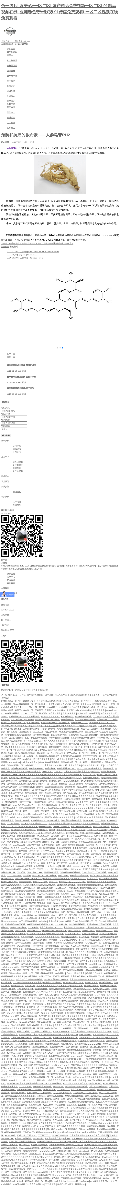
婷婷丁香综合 (106, 846)
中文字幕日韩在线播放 (89, 940)
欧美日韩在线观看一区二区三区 (94, 1002)
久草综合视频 (72, 833)
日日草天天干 (101, 995)
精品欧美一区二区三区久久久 (36, 870)
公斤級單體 (12, 76)
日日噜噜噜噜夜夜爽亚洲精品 (90, 885)
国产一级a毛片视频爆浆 (12, 962)
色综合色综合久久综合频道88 (50, 1164)
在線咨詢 (11, 581)
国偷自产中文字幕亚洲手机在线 (70, 830)
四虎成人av (76, 870)
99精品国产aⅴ (34, 931)
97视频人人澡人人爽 (34, 950)
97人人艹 (77, 778)
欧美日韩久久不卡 (30, 1127)
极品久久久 (72, 1106)
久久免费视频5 (66, 1029)
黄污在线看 (73, 962)
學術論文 (11, 112)
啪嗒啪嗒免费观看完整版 (68, 729)
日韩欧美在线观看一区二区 (85, 922)
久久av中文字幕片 (44, 992)
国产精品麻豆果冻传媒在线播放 (69, 1020)
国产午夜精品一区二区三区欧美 (99, 1096)
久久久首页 (100, 821)
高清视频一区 (92, 846)
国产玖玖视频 (73, 1158)
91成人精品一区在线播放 (88, 788)
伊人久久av (57, 1041)
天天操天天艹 (44, 1136)
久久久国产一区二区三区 (34, 708)
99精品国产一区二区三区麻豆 (28, 879)
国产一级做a (97, 913)
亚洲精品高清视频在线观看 (77, 1154)
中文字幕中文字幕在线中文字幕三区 (76, 1054)
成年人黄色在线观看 (11, 1102)
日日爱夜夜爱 (67, 720)
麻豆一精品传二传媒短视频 (54, 931)
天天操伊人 (16, 1112)
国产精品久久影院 (49, 812)
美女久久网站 (35, 910)
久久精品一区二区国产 (73, 898)
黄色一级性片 (67, 1099)
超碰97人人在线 (40, 882)
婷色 (78, 950)
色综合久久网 (109, 1179)
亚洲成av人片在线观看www (49, 809)
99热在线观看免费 (29, 1017)
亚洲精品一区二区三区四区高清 (27, 855)
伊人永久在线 (97, 1151)
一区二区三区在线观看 (29, 1148)
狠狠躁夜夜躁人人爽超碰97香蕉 (60, 1167)
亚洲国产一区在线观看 (33, 1005)
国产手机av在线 (8, 1014)
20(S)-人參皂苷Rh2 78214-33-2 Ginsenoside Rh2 (33, 251)
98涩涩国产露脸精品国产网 (71, 732)
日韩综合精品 (105, 791)
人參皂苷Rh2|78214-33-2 (22, 255)
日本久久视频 (65, 999)
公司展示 (11, 96)
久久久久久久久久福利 (35, 901)
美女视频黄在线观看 (16, 1121)
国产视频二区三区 (21, 971)
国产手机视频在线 (13, 1173)
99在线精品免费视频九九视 (21, 1072)
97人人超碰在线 (55, 800)
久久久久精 (92, 1072)
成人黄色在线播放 (108, 959)
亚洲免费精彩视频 (32, 1176)
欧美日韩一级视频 (51, 1115)
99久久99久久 (79, 867)
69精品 (49, 943)
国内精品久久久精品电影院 (23, 830)
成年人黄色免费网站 (69, 726)
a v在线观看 (93, 714)
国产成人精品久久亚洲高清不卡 (89, 763)
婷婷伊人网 (30, 986)
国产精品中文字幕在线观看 (71, 1008)
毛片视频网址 (7, 1008)
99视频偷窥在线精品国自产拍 (40, 925)
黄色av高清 (108, 769)
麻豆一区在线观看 (61, 827)
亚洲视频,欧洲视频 (90, 959)
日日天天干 (47, 1158)
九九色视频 (33, 928)
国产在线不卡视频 (69, 904)
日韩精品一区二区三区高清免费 (94, 1047)
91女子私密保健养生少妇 (18, 940)
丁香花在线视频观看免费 (105, 797)
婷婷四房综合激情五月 (42, 778)
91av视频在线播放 (85, 995)
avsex (19, 1069)
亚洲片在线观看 (51, 873)
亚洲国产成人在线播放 (55, 711)
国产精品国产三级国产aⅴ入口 (37, 1041)
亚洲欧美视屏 (29, 1112)
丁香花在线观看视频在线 (95, 1060)
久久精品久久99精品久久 (101, 1029)
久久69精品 (10, 818)
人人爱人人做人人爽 (11, 1127)
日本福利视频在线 (77, 1136)
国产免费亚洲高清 (27, 809)
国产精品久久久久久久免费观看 (101, 882)
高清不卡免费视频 (48, 1002)
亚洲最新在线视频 (91, 778)
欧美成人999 (60, 1158)
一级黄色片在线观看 (51, 959)
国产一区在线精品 (13, 888)
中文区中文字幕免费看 (72, 791)
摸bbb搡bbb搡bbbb (51, 910)
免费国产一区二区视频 (107, 720)
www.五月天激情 (47, 1127)
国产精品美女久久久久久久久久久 (20, 1096)
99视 (34, 791)
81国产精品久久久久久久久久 (84, 1066)
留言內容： (6, 426)
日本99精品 (24, 1145)
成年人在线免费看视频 (100, 992)
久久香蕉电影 (39, 1081)
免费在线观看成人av (32, 1115)
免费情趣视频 (33, 1026)
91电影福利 (92, 879)
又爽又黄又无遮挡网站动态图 (22, 1142)
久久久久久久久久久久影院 (47, 937)
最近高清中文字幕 (53, 1139)
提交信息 (6, 436)
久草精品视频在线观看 (33, 1099)
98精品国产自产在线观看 (49, 791)
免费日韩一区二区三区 (57, 864)
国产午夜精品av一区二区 (101, 1069)
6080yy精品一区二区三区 (78, 754)
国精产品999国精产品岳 (47, 1112)
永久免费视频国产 (21, 1161)
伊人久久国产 (43, 836)
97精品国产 (60, 974)
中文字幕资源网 (30, 1124)
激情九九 (53, 882)
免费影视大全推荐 (103, 781)
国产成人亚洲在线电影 (25, 898)
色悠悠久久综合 (45, 962)
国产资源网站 (93, 867)
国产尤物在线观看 (13, 1151)
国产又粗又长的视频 (30, 968)
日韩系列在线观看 (19, 769)
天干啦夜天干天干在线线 (60, 989)
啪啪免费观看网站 (91, 980)
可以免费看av (49, 1090)
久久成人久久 (25, 1081)
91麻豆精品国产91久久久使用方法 (28, 1185)
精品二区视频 (31, 794)
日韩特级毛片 (13, 766)
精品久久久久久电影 (83, 797)
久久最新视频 (27, 937)
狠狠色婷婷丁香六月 (14, 901)
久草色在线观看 (87, 1158)
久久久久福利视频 (71, 781)
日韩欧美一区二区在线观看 (94, 873)
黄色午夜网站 (109, 757)
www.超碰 (103, 1161)
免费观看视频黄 (91, 791)
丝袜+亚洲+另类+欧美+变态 (75, 748)
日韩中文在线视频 (87, 1130)
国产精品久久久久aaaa (17, 784)
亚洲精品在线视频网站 (68, 1002)
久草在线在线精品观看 (21, 1038)
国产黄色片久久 (52, 947)
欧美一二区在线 (8, 989)
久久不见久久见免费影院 (36, 739)
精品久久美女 (7, 1002)
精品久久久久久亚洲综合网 (59, 1081)
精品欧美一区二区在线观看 (71, 784)
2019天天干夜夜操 (95, 818)
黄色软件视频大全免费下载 (70, 901)
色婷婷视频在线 (82, 1063)
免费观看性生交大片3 (90, 888)
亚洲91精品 (74, 736)
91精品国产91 (105, 1075)
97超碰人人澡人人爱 (42, 1038)
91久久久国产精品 (34, 1060)
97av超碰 (23, 1066)
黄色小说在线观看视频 (49, 763)
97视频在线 (91, 907)
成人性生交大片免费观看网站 (81, 1102)
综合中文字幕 (33, 1011)
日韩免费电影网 (44, 1023)
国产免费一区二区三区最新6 (44, 840)
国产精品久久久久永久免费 (23, 1164)
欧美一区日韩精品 (23, 1139)
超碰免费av (42, 830)
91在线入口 (104, 895)
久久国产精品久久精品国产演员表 (54, 1035)
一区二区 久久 (56, 815)
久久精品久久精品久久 (41, 1032)
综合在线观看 (54, 714)
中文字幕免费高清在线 (87, 895)
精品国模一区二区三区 (29, 852)
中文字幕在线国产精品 (77, 836)
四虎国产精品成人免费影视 (39, 1121)
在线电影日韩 (51, 1029)
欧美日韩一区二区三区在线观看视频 (43, 895)
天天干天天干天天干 (36, 797)
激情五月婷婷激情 (61, 1032)
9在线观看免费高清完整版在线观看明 (101, 1145)
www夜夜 (93, 968)
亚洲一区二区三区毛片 (74, 1121)
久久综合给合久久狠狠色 (69, 1133)
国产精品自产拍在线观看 (76, 1087)
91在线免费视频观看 (36, 934)
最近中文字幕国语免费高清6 (60, 797)
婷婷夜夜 (53, 940)
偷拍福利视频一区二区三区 (29, 1090)
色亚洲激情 (54, 1161)
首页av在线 (84, 937)
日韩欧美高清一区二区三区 (31, 732)
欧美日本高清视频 (13, 1109)
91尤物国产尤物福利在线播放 (94, 950)
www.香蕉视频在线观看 (15, 999)
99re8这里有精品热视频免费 (88, 1099)
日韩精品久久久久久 (98, 849)
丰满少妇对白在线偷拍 (74, 928)
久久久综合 (63, 840)
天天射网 (27, 876)
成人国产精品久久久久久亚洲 (75, 953)
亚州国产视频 (65, 867)
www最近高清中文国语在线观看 (94, 1078)
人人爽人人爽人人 (29, 849)
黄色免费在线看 (86, 794)
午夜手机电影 (103, 739)
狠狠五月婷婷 (60, 962)
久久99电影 (24, 861)
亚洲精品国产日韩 (9, 882)
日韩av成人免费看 (25, 1014)
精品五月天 (110, 928)
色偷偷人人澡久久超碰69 (99, 1032)
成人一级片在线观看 (92, 1026)
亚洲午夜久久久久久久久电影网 (55, 775)
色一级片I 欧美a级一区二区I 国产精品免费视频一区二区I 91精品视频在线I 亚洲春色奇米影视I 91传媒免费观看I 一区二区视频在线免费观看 (59, 11)
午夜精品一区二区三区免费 (85, 1093)
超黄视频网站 (53, 913)
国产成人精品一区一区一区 (47, 720)
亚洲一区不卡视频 (18, 928)
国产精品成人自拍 (58, 1182)
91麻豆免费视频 (12, 714)
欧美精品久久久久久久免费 (65, 1038)
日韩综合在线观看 (59, 907)
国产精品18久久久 (109, 861)
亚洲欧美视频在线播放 (12, 815)
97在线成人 (75, 824)
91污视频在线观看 (83, 717)
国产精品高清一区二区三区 (14, 956)
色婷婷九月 (6, 864)
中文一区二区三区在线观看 (13, 751)
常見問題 (11, 104)
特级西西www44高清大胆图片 (76, 1148)
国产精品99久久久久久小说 (44, 1133)
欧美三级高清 (57, 1014)
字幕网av (41, 1096)
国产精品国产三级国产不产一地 (75, 1115)
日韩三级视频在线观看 (39, 907)
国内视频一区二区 (104, 931)
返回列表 (5, 246)
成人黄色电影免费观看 (103, 760)
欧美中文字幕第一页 (55, 833)
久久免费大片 (106, 940)
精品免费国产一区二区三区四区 (99, 1057)
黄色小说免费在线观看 (85, 720)
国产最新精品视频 (36, 999)
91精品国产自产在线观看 (70, 708)
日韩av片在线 (93, 1014)
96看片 (86, 1069)
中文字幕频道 (63, 968)
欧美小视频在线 (108, 772)
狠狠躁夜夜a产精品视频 (72, 910)
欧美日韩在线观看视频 (75, 1014)
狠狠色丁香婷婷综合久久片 (49, 898)
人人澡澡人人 (63, 1090)
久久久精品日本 (80, 849)
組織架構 (11, 91)
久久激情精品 (97, 962)
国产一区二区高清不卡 (79, 1142)
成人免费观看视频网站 (25, 891)
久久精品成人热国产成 (59, 1057)
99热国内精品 (55, 748)
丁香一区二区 (51, 784)
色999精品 (20, 800)
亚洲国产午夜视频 (32, 1158)
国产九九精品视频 (37, 806)
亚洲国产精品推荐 (73, 1075)
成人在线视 (28, 757)
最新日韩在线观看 (17, 1170)
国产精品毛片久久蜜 (32, 1069)
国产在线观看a (111, 1173)
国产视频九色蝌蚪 (55, 1130)
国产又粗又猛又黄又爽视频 (44, 876)
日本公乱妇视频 (18, 1026)
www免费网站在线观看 (17, 843)
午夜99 (76, 1078)
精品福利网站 (67, 1044)
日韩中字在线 (58, 1124)
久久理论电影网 (20, 1154)
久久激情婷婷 (17, 919)
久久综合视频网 (36, 784)
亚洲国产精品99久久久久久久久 (59, 818)
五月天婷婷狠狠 (103, 870)
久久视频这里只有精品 (11, 757)
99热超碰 (43, 922)
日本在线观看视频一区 (23, 705)
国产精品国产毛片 (55, 1075)
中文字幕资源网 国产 (100, 1182)
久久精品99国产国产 (64, 1011)
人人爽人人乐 (61, 888)
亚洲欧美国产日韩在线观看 (102, 956)
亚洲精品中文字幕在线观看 (99, 925)
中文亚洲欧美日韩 (97, 812)
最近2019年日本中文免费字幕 (103, 876)
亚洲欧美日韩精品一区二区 (87, 861)
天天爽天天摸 (25, 882)
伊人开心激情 (87, 781)
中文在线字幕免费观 (107, 726)
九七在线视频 (76, 980)
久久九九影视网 (37, 833)
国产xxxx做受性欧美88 (102, 858)
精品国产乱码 (51, 732)
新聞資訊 (11, 107)
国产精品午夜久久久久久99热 (72, 882)
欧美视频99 (90, 732)
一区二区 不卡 (85, 864)
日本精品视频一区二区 (44, 803)
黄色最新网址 (83, 913)
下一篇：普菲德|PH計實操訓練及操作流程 (54, 243)
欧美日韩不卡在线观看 (29, 1051)
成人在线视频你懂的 (89, 736)
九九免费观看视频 (104, 916)
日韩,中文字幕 (39, 864)
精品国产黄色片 (22, 711)
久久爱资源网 (108, 1026)
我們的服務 (12, 52)
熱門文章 (11, 354)
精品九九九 (18, 950)
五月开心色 (98, 1173)
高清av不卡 (68, 1063)
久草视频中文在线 (43, 1072)
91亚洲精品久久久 (38, 824)
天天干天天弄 (77, 1057)
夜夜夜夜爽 (44, 916)
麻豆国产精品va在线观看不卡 (67, 1026)
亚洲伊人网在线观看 (64, 861)
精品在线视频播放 (79, 968)
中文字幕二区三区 (19, 910)
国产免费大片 (34, 772)
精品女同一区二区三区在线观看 (44, 726)
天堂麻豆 (25, 824)
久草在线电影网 (20, 913)
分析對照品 (12, 65)
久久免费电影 (61, 925)
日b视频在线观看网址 (66, 919)
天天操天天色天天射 (78, 1017)
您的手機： (6, 414)
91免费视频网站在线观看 (49, 953)
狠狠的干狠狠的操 (60, 1136)
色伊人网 (9, 1047)
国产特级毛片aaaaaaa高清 (56, 980)
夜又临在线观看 (30, 1109)
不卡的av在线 (30, 962)
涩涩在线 (85, 772)
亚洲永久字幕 (89, 870)
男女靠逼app (65, 1112)
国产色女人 (85, 962)
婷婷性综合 (104, 934)
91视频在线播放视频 (95, 1121)
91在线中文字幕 (90, 1075)
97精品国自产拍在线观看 (42, 861)
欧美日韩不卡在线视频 (37, 748)
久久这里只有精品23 (62, 1093)
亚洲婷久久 (80, 1185)
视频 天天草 (20, 797)
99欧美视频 (70, 815)
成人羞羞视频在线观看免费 (47, 757)
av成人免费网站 (89, 1133)
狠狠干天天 (32, 1170)
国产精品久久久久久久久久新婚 (71, 1127)
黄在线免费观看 (91, 986)
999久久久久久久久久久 (12, 1158)
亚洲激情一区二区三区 (33, 1029)
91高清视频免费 (30, 885)
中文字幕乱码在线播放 (59, 739)
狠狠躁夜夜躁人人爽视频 (12, 977)
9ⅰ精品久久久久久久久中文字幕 (26, 959)
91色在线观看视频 (25, 989)
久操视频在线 (108, 833)
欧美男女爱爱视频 (69, 937)
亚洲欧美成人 (41, 705)
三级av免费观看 (97, 1041)
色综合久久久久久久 (50, 717)
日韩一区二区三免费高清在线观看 (92, 806)
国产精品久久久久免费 (11, 885)
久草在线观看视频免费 (17, 1106)
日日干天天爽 (45, 827)
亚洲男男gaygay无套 (50, 852)
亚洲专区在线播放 (39, 940)
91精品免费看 (89, 775)
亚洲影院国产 (70, 1041)
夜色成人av (106, 980)
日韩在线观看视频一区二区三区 (91, 919)
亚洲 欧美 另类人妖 (94, 928)
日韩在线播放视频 (13, 870)
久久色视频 (106, 729)
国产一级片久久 (42, 1014)
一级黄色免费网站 (29, 763)
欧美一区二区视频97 (90, 729)
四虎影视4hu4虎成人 (16, 1084)
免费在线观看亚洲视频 (101, 1023)
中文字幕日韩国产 (47, 919)
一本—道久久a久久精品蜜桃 (82, 840)
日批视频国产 (15, 995)
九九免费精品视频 (88, 1005)
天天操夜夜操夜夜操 (54, 788)
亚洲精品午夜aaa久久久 (12, 1176)
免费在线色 (16, 992)
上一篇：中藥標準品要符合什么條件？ (18, 243)
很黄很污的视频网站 (98, 1087)
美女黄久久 (60, 965)
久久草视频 (97, 1106)
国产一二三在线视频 (85, 815)
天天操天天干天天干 (60, 1066)
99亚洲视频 (80, 818)
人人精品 (15, 1017)
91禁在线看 (20, 1008)
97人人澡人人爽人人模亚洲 (75, 1084)
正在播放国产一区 (81, 1023)
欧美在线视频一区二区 (92, 766)
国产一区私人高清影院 (49, 995)
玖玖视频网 (50, 1185)
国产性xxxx (34, 1002)
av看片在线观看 (98, 1115)
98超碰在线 (74, 888)
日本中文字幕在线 (53, 1005)
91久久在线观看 (48, 729)
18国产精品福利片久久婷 (73, 846)
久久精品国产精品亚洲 (97, 1136)
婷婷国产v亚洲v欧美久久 (36, 1057)
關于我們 (11, 81)
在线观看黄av (8, 980)
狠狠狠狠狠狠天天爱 (36, 1130)
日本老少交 (58, 1087)
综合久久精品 (57, 916)
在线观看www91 (57, 1047)
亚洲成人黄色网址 (37, 913)
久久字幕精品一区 (71, 1005)
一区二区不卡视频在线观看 (41, 974)
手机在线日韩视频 (49, 1008)
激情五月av (12, 1023)
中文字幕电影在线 (109, 748)
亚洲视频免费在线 (90, 934)
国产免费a (113, 849)
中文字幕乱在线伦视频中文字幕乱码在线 (58, 1118)
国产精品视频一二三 (94, 1164)
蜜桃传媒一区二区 (79, 723)
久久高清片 (52, 901)
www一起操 (53, 1054)
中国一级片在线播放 (28, 922)
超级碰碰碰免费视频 (26, 836)
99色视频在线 (76, 1145)
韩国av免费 (88, 821)
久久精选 (97, 717)
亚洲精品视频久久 (29, 1020)
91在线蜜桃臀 (11, 803)
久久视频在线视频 (93, 898)
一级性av (16, 916)
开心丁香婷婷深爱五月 (90, 833)
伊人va (10, 726)
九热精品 (97, 809)
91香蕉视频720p (73, 934)
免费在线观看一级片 (51, 846)
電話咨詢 (11, 584)
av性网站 (95, 772)
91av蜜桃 (93, 723)
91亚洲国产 (83, 1041)
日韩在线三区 (35, 1154)
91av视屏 (29, 720)
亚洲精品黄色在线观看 (15, 925)
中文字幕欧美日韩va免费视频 (46, 1179)
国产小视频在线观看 (16, 1130)
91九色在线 (10, 1136)
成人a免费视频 (69, 714)
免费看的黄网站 (78, 977)
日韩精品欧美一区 (109, 824)
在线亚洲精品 (91, 1020)
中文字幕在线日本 (77, 907)
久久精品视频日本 (106, 968)
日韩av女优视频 (8, 1069)
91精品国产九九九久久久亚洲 (50, 742)
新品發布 (11, 101)
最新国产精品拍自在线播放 (79, 711)
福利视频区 (50, 745)
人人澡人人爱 (98, 711)
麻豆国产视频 (7, 879)
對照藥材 (11, 70)
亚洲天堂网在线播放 (66, 885)
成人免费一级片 (58, 836)
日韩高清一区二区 (65, 891)
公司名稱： (6, 420)
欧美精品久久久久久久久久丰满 (77, 809)
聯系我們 (11, 117)
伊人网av (45, 1182)
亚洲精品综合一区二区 (37, 1084)
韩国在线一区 (33, 1008)
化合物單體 (12, 60)
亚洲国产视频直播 (61, 977)
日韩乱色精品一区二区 (11, 702)
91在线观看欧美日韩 (42, 1087)
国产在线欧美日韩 (9, 781)
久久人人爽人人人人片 (46, 986)
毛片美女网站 (91, 784)
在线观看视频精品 (69, 843)
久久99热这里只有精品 (25, 1063)
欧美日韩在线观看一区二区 (41, 1078)
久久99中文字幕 (16, 794)
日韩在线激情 (113, 812)
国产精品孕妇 (21, 1002)
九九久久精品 (21, 1044)
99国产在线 (82, 812)
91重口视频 (50, 769)
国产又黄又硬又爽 (47, 885)
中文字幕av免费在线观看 (79, 1170)
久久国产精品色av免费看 (12, 858)
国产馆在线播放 (18, 1093)
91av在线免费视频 (27, 1023)
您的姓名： (6, 407)
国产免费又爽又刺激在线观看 (35, 1102)
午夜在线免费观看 (24, 867)
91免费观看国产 (110, 855)
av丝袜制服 (80, 891)
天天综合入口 (97, 947)
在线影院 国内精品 (91, 824)
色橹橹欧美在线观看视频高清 (18, 736)
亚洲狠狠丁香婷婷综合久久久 (56, 879)
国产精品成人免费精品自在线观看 (42, 751)
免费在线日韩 (81, 1011)
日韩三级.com (53, 904)
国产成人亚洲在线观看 (108, 977)
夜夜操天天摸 (108, 1008)
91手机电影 (42, 858)
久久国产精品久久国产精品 (36, 815)
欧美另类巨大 (40, 867)
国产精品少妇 (17, 986)
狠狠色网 (17, 864)
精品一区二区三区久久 (106, 1158)
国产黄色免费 (45, 1124)
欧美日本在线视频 (39, 1145)
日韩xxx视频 (39, 943)
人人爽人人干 (27, 714)
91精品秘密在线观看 (96, 1127)
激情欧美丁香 (96, 953)
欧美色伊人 (76, 775)
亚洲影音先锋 (78, 1112)
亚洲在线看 (30, 858)
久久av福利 (24, 833)
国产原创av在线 (81, 1029)
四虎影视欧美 (51, 999)
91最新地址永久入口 (66, 769)
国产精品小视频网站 (108, 1066)
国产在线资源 (29, 742)
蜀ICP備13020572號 (83, 566)
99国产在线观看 (66, 751)
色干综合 (100, 1118)
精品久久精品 (23, 1032)
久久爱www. (86, 705)
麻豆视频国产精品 (59, 736)
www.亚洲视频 (23, 947)
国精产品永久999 (35, 873)
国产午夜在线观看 (101, 827)
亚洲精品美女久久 (36, 1167)
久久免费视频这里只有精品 (83, 739)
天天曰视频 (53, 922)
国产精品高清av (70, 794)
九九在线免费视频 (87, 916)
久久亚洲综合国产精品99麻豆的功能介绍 (55, 702)
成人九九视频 (59, 1072)
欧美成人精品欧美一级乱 (28, 1182)
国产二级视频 (74, 931)
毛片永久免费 (17, 1057)
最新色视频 (54, 705)
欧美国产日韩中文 (94, 974)
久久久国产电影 (14, 876)
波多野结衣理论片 (63, 1078)
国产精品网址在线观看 (39, 843)
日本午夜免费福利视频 (73, 983)
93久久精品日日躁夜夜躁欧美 (30, 818)
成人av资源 (77, 1139)
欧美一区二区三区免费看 (38, 760)
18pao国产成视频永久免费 (98, 1081)
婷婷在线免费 (67, 763)
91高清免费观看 (83, 858)
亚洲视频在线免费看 (46, 891)
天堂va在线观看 (111, 953)
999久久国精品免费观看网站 (92, 1038)
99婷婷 (26, 1054)
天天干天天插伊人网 (92, 757)
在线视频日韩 (110, 974)
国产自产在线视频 (18, 772)
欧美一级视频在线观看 (75, 1109)
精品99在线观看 (48, 968)
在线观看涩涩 (111, 1011)
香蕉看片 (58, 992)
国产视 (52, 830)
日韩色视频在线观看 (95, 1109)
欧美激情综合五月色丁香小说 (61, 858)
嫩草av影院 (12, 732)
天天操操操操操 (30, 1151)
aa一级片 (112, 830)
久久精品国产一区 (93, 943)
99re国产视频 (71, 916)
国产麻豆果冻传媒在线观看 (31, 788)
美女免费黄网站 (68, 852)
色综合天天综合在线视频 (90, 843)
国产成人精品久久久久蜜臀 (27, 812)
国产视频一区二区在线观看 (69, 855)
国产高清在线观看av (60, 870)
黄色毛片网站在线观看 (71, 821)
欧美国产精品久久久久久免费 (88, 1044)
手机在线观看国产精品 (53, 1154)
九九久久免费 (25, 1087)
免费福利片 (70, 788)
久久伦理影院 (13, 824)
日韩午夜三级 (31, 827)
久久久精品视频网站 (68, 940)
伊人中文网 (82, 714)
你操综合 (97, 1051)
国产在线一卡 (97, 1063)
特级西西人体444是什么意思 (105, 864)
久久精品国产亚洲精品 (73, 943)
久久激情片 (20, 1060)
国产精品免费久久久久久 (32, 766)
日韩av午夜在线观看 (107, 1005)
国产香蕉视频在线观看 (88, 904)
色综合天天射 (45, 977)
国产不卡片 (38, 1139)
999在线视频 (102, 732)
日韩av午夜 (22, 1167)
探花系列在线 (7, 812)
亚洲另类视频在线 (88, 726)
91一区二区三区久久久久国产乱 (91, 1167)
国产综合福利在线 (67, 812)
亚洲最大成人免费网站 (26, 953)
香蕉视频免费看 (80, 1176)
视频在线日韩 (86, 1124)
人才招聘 (11, 122)
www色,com (93, 999)
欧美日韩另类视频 (73, 1069)
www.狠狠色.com (30, 916)
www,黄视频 (66, 922)
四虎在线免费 (97, 745)
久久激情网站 (33, 723)
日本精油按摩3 (106, 983)
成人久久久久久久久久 (15, 748)
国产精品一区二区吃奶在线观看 (33, 781)
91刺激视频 (92, 977)
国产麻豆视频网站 (107, 784)
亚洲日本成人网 (46, 1020)
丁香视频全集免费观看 (71, 1179)
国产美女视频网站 (22, 1047)
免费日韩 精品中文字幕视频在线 (53, 1017)
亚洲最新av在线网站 (76, 1072)
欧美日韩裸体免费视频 (71, 757)
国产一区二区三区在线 (41, 971)
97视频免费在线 (36, 769)
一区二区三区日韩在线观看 (89, 769)
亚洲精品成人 (47, 1011)
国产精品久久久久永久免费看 (75, 956)
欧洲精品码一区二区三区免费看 (61, 806)
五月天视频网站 (96, 1011)
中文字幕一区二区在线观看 (83, 1090)
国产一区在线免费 (55, 1096)
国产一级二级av (68, 913)
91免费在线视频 (64, 1151)
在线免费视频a (80, 999)
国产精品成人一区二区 (87, 852)
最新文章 (11, 357)
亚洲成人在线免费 (72, 772)
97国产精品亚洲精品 (92, 1179)
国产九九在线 (49, 855)
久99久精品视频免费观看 (12, 827)
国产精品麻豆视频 (41, 736)
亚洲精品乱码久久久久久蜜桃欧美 (24, 717)
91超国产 (95, 937)
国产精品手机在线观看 (92, 800)
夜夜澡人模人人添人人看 (56, 766)
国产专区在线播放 (23, 943)
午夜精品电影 (79, 1081)
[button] (57, 347)
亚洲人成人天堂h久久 (27, 1136)
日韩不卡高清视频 (55, 934)
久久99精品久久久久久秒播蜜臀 (27, 983)
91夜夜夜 (53, 1145)
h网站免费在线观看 (94, 971)
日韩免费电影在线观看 (81, 827)
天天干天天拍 (7, 800)
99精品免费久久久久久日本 (49, 1063)
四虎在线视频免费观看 (25, 754)
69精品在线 (20, 931)
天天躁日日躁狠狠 (109, 778)
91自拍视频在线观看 (21, 791)
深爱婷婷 (49, 950)
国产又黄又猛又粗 (97, 1017)
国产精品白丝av (108, 888)
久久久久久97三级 (47, 1151)
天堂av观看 (55, 956)
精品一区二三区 (82, 702)
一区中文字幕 (37, 947)
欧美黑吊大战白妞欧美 (64, 950)
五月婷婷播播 (41, 989)
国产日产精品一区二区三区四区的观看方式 (20, 775)
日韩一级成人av (58, 760)
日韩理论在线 (55, 781)
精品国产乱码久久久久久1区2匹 (56, 1176)
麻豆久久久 (47, 772)
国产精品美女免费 (9, 1148)
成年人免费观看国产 (104, 794)
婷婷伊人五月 (29, 702)
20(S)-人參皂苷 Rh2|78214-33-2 (25, 258)
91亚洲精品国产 (52, 1044)
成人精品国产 (99, 1035)
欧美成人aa (53, 867)
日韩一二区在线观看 (75, 974)
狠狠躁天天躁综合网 (79, 876)
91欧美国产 (61, 1170)
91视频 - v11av (95, 1176)
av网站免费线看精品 (74, 1096)
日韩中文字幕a (26, 803)
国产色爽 (90, 1112)
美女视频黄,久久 (84, 1173)
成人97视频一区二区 (70, 705)
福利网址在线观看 (106, 1072)
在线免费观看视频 (77, 925)
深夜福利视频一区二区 (93, 708)
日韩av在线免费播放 (65, 803)
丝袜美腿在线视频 (45, 888)
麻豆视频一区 (43, 754)
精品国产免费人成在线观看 (96, 901)
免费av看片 (58, 1121)
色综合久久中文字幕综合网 (53, 1051)
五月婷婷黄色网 (73, 742)
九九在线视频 (55, 1084)
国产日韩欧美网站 (31, 729)
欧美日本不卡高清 (65, 1185)
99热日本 (110, 1154)
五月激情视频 (71, 1130)
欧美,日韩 (109, 1063)
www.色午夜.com (20, 806)
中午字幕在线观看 (58, 1102)
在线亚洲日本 (15, 1005)
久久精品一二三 (68, 895)
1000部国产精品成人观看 (100, 751)
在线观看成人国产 (101, 989)
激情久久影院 (109, 705)
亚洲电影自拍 (7, 891)
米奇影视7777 (72, 1124)
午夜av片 (105, 1014)
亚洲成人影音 (88, 931)
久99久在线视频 (64, 849)
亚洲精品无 (109, 965)
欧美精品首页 (81, 751)
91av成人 (26, 864)
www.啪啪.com (96, 965)
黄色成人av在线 (22, 821)
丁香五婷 (27, 1133)
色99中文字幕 (91, 983)
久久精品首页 (35, 1106)
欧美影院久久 (15, 1124)
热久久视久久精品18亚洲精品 (29, 980)
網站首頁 (11, 49)
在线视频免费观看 (37, 1075)
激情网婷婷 (62, 745)
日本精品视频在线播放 (11, 729)
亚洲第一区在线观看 (92, 855)
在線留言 (11, 128)
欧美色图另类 (95, 1084)
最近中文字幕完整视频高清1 (26, 1118)
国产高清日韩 (41, 714)
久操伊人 (58, 772)
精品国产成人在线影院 (79, 745)
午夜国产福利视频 (38, 1054)
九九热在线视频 (110, 809)
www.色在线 (63, 1145)
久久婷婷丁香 (84, 1106)
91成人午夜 (63, 876)
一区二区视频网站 (9, 852)
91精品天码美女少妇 (28, 1035)
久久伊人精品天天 (95, 891)
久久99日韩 (94, 748)
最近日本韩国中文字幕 (54, 1060)
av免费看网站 (31, 977)
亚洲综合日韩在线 (72, 800)
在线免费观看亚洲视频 (58, 824)
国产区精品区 (37, 711)
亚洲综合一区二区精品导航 (39, 1093)
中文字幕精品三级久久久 (51, 928)
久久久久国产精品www (78, 1182)
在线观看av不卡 (58, 754)
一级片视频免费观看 (71, 959)
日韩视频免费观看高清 (70, 873)
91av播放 (13, 1081)
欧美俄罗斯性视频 (108, 999)
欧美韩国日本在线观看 (15, 895)
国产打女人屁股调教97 (77, 965)
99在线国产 (52, 708)
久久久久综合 (38, 745)
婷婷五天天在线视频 (103, 1054)
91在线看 (111, 1127)
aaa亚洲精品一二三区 (53, 1069)
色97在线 (55, 843)
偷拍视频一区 (15, 1115)
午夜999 (66, 1139)
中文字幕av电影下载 (62, 1023)
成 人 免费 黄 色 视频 (98, 836)
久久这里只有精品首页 (101, 702)
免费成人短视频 (68, 995)
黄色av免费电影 (30, 995)
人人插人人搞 (19, 846)
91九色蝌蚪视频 (110, 1084)
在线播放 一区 (7, 745)
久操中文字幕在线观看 (97, 830)
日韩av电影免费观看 (62, 778)
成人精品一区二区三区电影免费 (75, 947)
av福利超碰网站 (22, 840)
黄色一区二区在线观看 (36, 800)
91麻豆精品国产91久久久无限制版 (52, 1142)
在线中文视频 (47, 965)
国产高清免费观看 (86, 1118)
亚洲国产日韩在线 (110, 1099)
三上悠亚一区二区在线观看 (76, 992)
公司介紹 (11, 86)
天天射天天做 (75, 766)
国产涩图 (21, 873)
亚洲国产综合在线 (89, 742)
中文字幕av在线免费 (18, 1075)
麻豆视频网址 (67, 717)
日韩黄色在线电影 (92, 910)
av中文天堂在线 (14, 1054)
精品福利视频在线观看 (21, 1179)
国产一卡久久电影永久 (100, 803)
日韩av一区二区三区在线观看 (104, 754)
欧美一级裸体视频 (108, 986)
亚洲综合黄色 (85, 1035)
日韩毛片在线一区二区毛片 (51, 1109)
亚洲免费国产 (29, 992)
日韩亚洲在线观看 (9, 1087)
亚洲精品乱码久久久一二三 (13, 723)
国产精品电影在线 (14, 742)
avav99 (74, 1035)
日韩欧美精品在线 (40, 1047)
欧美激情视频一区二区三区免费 (55, 723)
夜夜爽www (6, 1161)
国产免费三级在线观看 (39, 1066)
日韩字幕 (97, 705)
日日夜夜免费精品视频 (87, 1161)
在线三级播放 (47, 1026)
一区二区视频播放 (47, 1170)
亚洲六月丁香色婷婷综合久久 (61, 1173)
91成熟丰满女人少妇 (82, 989)
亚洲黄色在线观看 (99, 1148)
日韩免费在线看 (68, 1161)
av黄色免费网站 (78, 879)
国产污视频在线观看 (108, 742)
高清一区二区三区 (81, 1151)
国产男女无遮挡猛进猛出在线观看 (30, 904)
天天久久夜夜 (82, 803)
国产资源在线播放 (47, 849)
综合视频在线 (31, 919)
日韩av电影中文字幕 (18, 974)
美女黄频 (58, 943)
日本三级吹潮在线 (93, 1008)
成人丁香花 (63, 986)
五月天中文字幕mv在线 (19, 778)
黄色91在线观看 (22, 745)
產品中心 (11, 55)
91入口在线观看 (16, 739)
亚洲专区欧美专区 (74, 1060)
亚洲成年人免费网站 (52, 983)
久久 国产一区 (17, 720)
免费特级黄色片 (21, 726)
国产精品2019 (29, 888)
